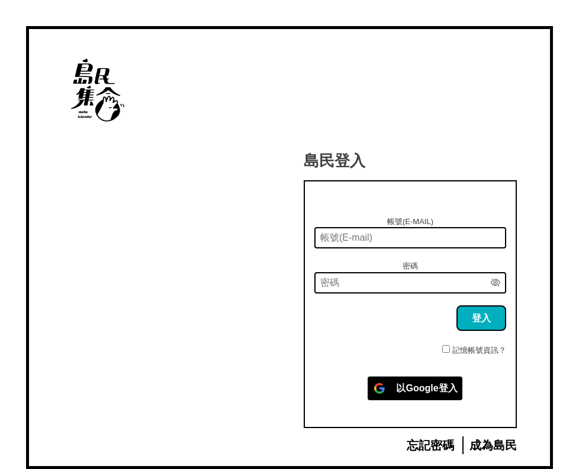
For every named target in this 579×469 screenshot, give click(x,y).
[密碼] (410, 282)
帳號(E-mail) (410, 221)
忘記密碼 (430, 445)
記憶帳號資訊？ (479, 350)
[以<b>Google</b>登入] (415, 388)
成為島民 (493, 445)
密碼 (410, 265)
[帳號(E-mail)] (410, 237)
